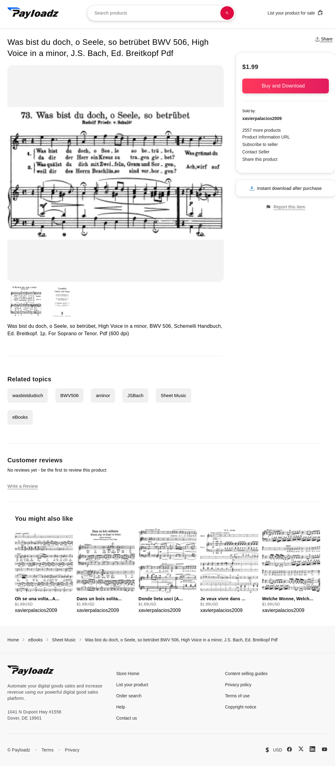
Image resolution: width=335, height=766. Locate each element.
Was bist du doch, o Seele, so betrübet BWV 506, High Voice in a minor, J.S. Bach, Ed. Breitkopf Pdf (181, 639)
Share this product (260, 159)
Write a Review (22, 486)
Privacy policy (238, 684)
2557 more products (261, 130)
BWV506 (69, 395)
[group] (44, 571)
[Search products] (227, 13)
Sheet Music (173, 395)
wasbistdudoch (27, 395)
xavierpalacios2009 (262, 118)
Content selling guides (246, 673)
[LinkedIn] (312, 749)
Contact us (126, 718)
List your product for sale (295, 12)
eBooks (20, 417)
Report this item (285, 207)
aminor (103, 395)
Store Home (127, 673)
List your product (132, 684)
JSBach (135, 395)
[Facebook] (289, 749)
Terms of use (237, 695)
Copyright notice (240, 706)
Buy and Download (285, 85)
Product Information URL (266, 137)
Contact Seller (255, 151)
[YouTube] (324, 749)
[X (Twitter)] (301, 748)
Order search (129, 695)
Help (120, 706)
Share (324, 38)
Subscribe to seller (260, 144)
